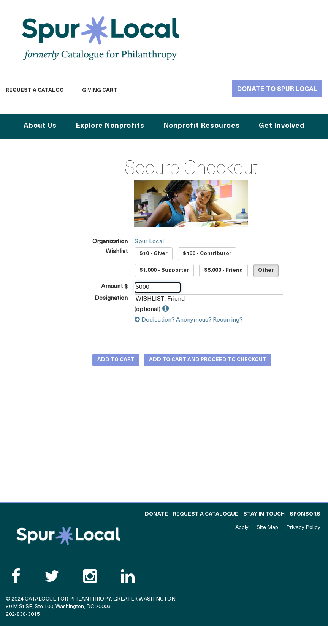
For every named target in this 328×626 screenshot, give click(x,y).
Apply (242, 527)
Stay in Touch (264, 514)
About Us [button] (40, 126)
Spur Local (149, 242)
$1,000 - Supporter (164, 270)
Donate (156, 514)
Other (266, 270)
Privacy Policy (303, 527)
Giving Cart (99, 90)
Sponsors (305, 514)
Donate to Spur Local (277, 89)
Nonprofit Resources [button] (202, 126)
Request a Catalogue (205, 514)
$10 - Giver (153, 253)
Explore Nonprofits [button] (110, 126)
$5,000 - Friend (223, 270)
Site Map (267, 527)
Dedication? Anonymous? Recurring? (189, 320)
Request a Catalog (35, 90)
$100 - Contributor (207, 253)
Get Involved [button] (281, 126)
